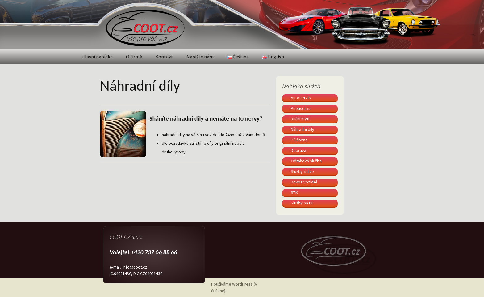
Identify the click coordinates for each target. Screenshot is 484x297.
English (273, 57)
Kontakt (164, 57)
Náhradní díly (302, 129)
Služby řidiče (302, 171)
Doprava (298, 150)
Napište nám (200, 57)
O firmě (134, 57)
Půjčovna (299, 140)
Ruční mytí (300, 119)
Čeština (238, 57)
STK (294, 192)
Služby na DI (301, 203)
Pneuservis (301, 108)
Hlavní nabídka (97, 57)
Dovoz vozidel (304, 182)
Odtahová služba (306, 161)
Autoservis (301, 98)
